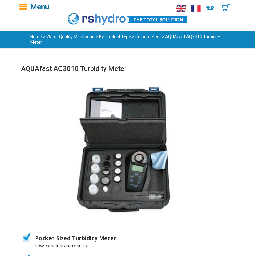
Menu (39, 6)
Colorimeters (148, 36)
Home (36, 36)
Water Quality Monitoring (70, 36)
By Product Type (115, 36)
